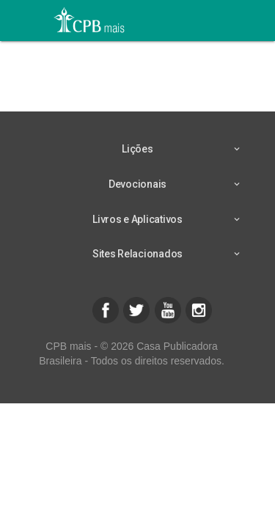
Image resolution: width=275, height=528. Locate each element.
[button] (105, 310)
